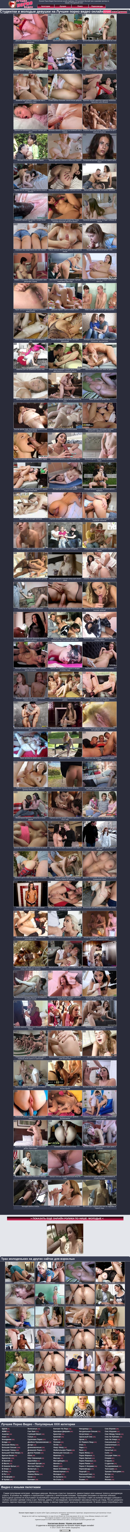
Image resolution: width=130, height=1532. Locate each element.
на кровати (58, 1477)
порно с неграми (86, 1466)
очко (81, 1445)
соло (107, 1453)
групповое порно (35, 1439)
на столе (57, 1479)
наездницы (84, 1429)
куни (55, 1439)
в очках (5, 1469)
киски (30, 1477)
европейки (32, 1461)
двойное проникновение (38, 1442)
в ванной (6, 1461)
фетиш (107, 1474)
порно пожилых (86, 1461)
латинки (56, 1442)
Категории (45, 6)
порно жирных (85, 1455)
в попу (5, 1471)
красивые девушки (61, 1431)
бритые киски (8, 1455)
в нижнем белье (9, 1466)
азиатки (5, 1434)
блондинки (6, 1439)
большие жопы (8, 1445)
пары (81, 1447)
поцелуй (82, 1471)
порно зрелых (85, 1458)
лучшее (107, 12)
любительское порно (62, 1450)
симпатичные (111, 1445)
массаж (56, 1458)
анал (4, 1437)
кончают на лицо (60, 1429)
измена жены (33, 1474)
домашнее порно (35, 1450)
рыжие (82, 1479)
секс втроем (110, 1429)
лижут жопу (58, 1447)
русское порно (85, 1477)
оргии (81, 1439)
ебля (30, 1455)
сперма (108, 1458)
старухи (108, 1461)
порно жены (84, 1453)
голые (30, 1437)
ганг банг (32, 1431)
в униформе (7, 1477)
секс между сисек (112, 1434)
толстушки (109, 1469)
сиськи (108, 1447)
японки (108, 1479)
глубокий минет (34, 1434)
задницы (31, 1471)
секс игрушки (110, 1431)
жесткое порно (34, 1466)
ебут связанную (35, 1458)
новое (114, 12)
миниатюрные (59, 1471)
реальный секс (85, 1474)
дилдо (30, 1445)
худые (107, 1477)
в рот (4, 1474)
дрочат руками (34, 1453)
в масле (5, 1463)
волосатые (32, 1429)
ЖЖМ (4, 1431)
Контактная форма (56, 1523)
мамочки (57, 1455)
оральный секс (85, 1437)
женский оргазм (35, 1463)
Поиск (80, 6)
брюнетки (6, 1458)
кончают (31, 1479)
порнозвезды (85, 1469)
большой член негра (11, 1453)
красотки (57, 1434)
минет (56, 1466)
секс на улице (111, 1439)
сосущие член (111, 1455)
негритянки (84, 1434)
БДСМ (4, 1429)
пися (81, 1450)
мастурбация (59, 1461)
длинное (122, 12)
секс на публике (112, 1437)
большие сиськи (9, 1447)
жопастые (32, 1469)
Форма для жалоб (74, 1523)
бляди (4, 1442)
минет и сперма (60, 1469)
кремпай (57, 1437)
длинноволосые (35, 1447)
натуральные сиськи (88, 1431)
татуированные (111, 1466)
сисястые (109, 1450)
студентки (109, 1463)
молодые (57, 1474)
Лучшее (63, 6)
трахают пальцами (113, 1471)
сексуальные (110, 1442)
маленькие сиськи (61, 1453)
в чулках (6, 1479)
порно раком (84, 1463)
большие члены (9, 1450)
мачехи (56, 1463)
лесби (56, 1445)
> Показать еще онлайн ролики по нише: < (67, 1218)
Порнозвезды (97, 6)
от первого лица (86, 1442)
